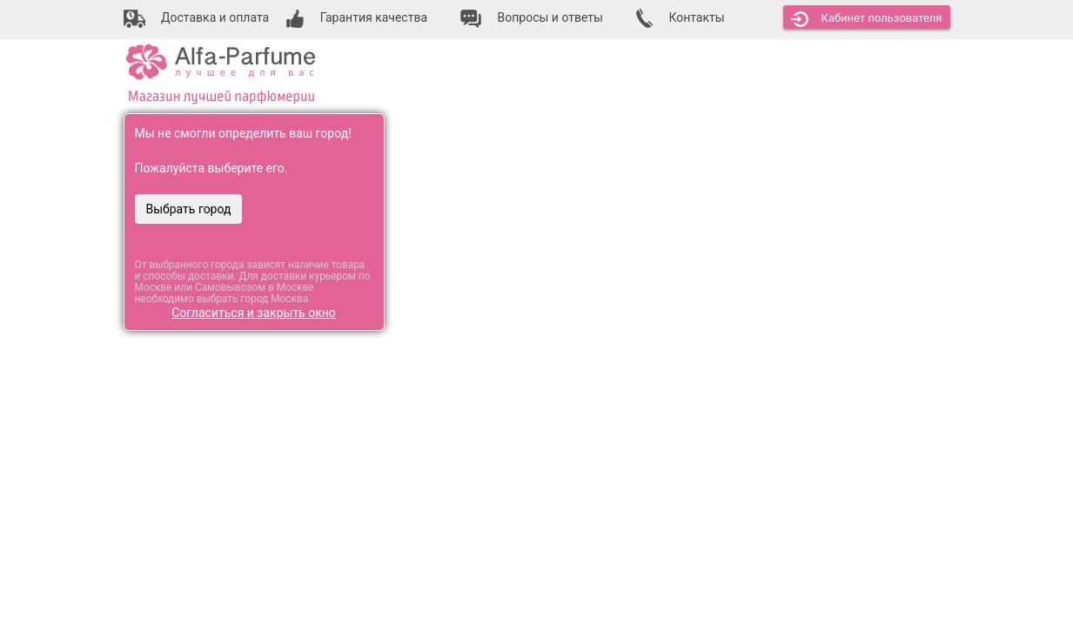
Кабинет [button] (866, 19)
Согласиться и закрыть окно (253, 313)
